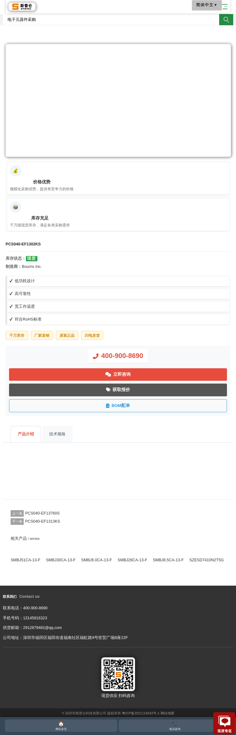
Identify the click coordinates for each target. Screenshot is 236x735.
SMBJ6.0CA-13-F (96, 560)
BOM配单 (118, 405)
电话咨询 (175, 725)
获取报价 (118, 389)
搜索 (226, 19)
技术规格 (57, 434)
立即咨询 (118, 374)
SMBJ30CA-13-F (60, 560)
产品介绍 (26, 434)
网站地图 (167, 713)
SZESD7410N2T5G (206, 560)
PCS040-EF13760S (42, 513)
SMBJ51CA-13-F (25, 560)
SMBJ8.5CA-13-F (168, 560)
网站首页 (61, 725)
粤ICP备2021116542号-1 (141, 713)
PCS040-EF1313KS (42, 521)
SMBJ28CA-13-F (132, 560)
